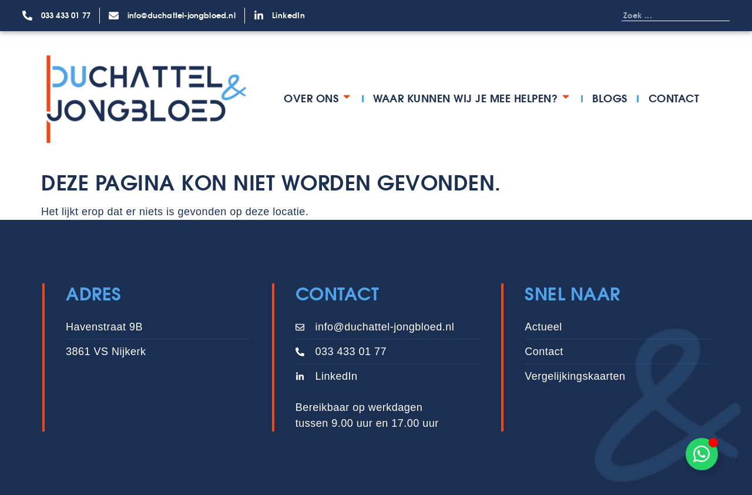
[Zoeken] (718, 15)
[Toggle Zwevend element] (702, 454)
